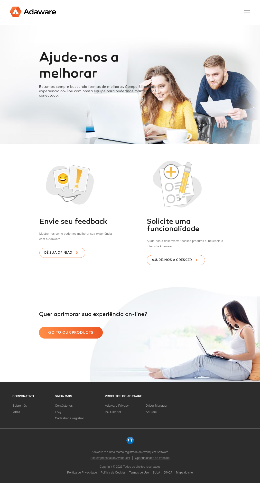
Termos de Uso (139, 472)
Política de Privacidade (82, 472)
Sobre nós (19, 405)
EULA (156, 472)
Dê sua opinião (58, 253)
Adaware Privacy (117, 405)
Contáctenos (64, 405)
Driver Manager (156, 405)
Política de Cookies (113, 472)
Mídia (16, 412)
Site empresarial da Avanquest (110, 458)
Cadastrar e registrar (69, 418)
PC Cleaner (113, 412)
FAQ (58, 412)
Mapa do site (184, 472)
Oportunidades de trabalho (152, 458)
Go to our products (70, 332)
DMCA (168, 472)
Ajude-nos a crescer (172, 260)
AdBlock (151, 412)
